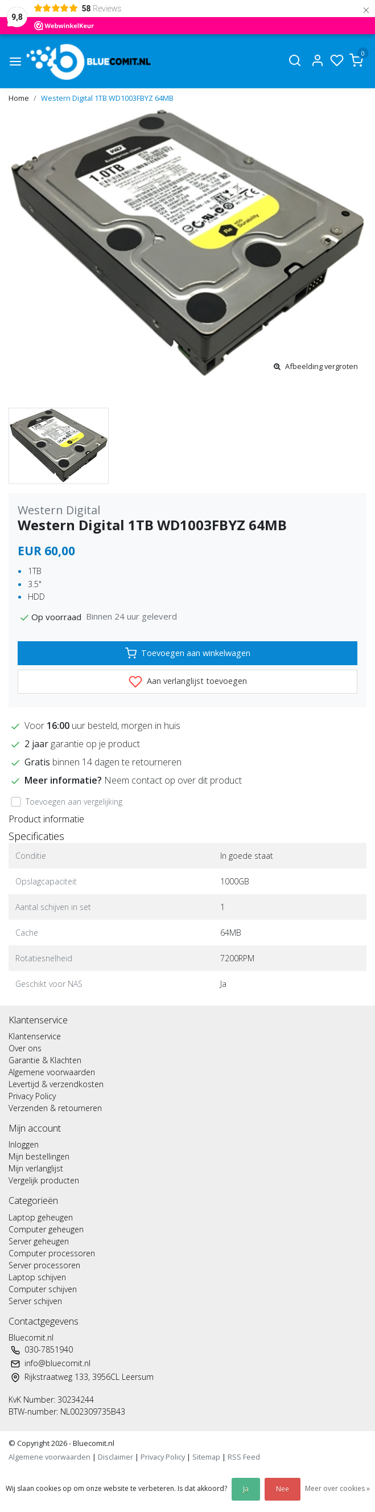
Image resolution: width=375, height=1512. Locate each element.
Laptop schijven (37, 1277)
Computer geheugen (46, 1229)
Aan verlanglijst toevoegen (188, 682)
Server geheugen (39, 1241)
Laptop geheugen (41, 1217)
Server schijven (35, 1301)
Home (19, 98)
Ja (246, 1489)
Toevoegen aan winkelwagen (187, 653)
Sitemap (206, 1457)
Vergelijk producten (44, 1180)
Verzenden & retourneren (55, 1108)
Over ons (25, 1048)
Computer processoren (52, 1253)
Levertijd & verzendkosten (56, 1084)
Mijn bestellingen (39, 1156)
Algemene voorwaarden (52, 1072)
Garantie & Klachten (45, 1060)
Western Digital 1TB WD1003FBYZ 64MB (107, 98)
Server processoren (44, 1265)
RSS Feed (244, 1457)
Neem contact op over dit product (173, 780)
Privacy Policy (32, 1096)
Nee (282, 1489)
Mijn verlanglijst (36, 1168)
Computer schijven (43, 1289)
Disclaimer (115, 1457)
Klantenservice (35, 1036)
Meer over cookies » (337, 1488)
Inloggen (24, 1144)
